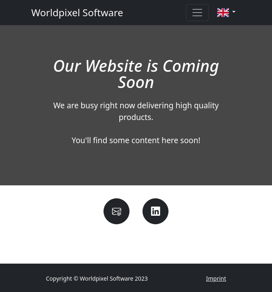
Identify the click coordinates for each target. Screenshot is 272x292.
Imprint (216, 278)
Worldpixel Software (77, 12)
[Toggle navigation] (197, 12)
